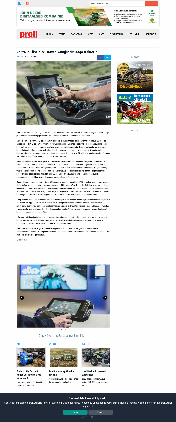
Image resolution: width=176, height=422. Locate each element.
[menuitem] (29, 34)
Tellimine (134, 34)
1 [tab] (61, 329)
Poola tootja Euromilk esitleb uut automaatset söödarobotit (28, 375)
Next (105, 298)
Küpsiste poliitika (88, 417)
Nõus (75, 412)
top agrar (76, 34)
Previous (22, 298)
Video (101, 34)
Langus (100, 412)
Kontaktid (151, 34)
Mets (90, 34)
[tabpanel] (63, 296)
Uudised (49, 34)
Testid (61, 34)
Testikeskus (116, 34)
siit (25, 240)
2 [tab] (65, 329)
